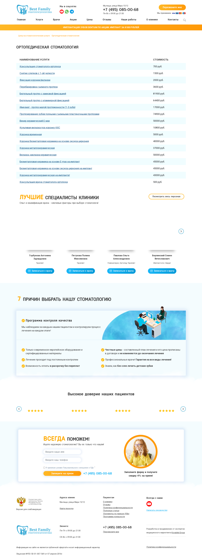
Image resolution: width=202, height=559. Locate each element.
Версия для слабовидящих (28, 509)
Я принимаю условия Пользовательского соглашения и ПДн (69, 467)
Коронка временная (31, 134)
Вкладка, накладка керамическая (38, 154)
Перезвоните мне (172, 7)
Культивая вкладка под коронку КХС (40, 127)
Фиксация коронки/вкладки (35, 80)
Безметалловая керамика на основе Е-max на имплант (50, 161)
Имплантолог (158, 263)
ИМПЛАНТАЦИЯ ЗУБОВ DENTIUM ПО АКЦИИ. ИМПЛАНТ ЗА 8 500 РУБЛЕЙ (101, 27)
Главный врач (113, 263)
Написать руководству (156, 510)
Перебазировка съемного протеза (39, 86)
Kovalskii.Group (178, 532)
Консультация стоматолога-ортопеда (40, 66)
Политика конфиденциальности (161, 547)
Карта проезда (66, 508)
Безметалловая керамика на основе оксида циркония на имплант (56, 168)
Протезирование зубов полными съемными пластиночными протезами (59, 114)
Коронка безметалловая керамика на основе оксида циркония (54, 141)
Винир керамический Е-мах (35, 120)
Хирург (168, 263)
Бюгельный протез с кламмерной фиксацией (44, 100)
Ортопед (123, 263)
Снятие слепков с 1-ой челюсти (37, 73)
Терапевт (40, 263)
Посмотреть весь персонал (166, 196)
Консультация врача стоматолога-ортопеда (44, 182)
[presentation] (181, 231)
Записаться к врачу (41, 271)
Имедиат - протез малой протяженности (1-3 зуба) (47, 107)
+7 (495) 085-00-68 (120, 9)
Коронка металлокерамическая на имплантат (45, 175)
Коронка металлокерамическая (37, 148)
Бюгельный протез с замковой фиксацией (43, 93)
